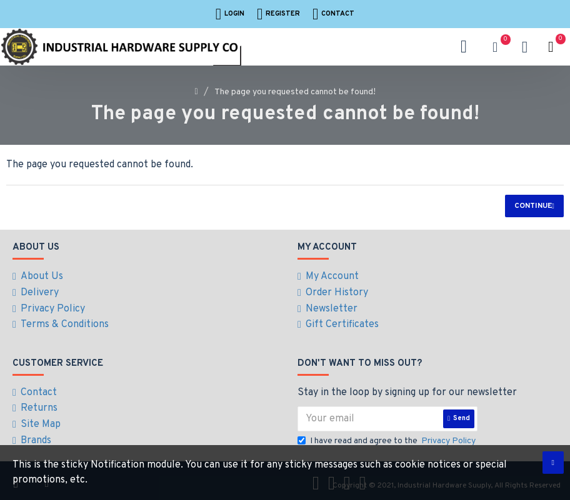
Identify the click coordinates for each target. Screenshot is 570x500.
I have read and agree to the (388, 436)
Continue (533, 206)
